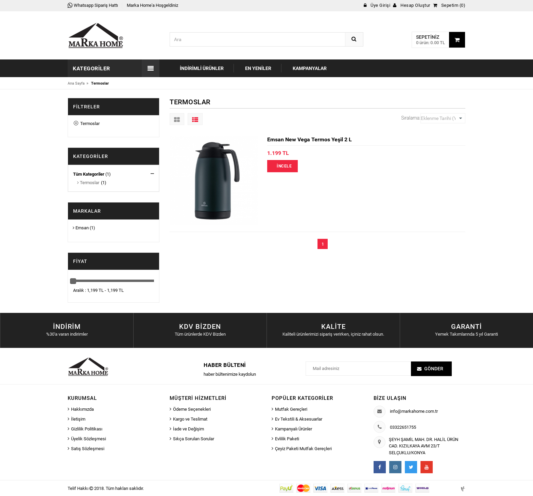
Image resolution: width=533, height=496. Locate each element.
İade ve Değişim (188, 428)
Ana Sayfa (76, 83)
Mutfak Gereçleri (291, 409)
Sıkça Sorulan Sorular (193, 438)
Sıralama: (410, 118)
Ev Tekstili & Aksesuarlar (298, 419)
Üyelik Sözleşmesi (88, 438)
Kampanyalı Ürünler (293, 428)
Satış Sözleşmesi (87, 448)
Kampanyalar (310, 68)
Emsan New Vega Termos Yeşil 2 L (309, 139)
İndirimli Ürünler (202, 68)
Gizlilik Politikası (86, 428)
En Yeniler (258, 68)
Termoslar (87, 123)
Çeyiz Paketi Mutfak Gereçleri (303, 448)
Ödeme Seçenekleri (192, 409)
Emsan (81, 227)
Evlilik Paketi (287, 438)
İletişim (78, 419)
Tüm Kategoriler (88, 174)
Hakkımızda (82, 409)
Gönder (433, 368)
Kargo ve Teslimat (190, 419)
